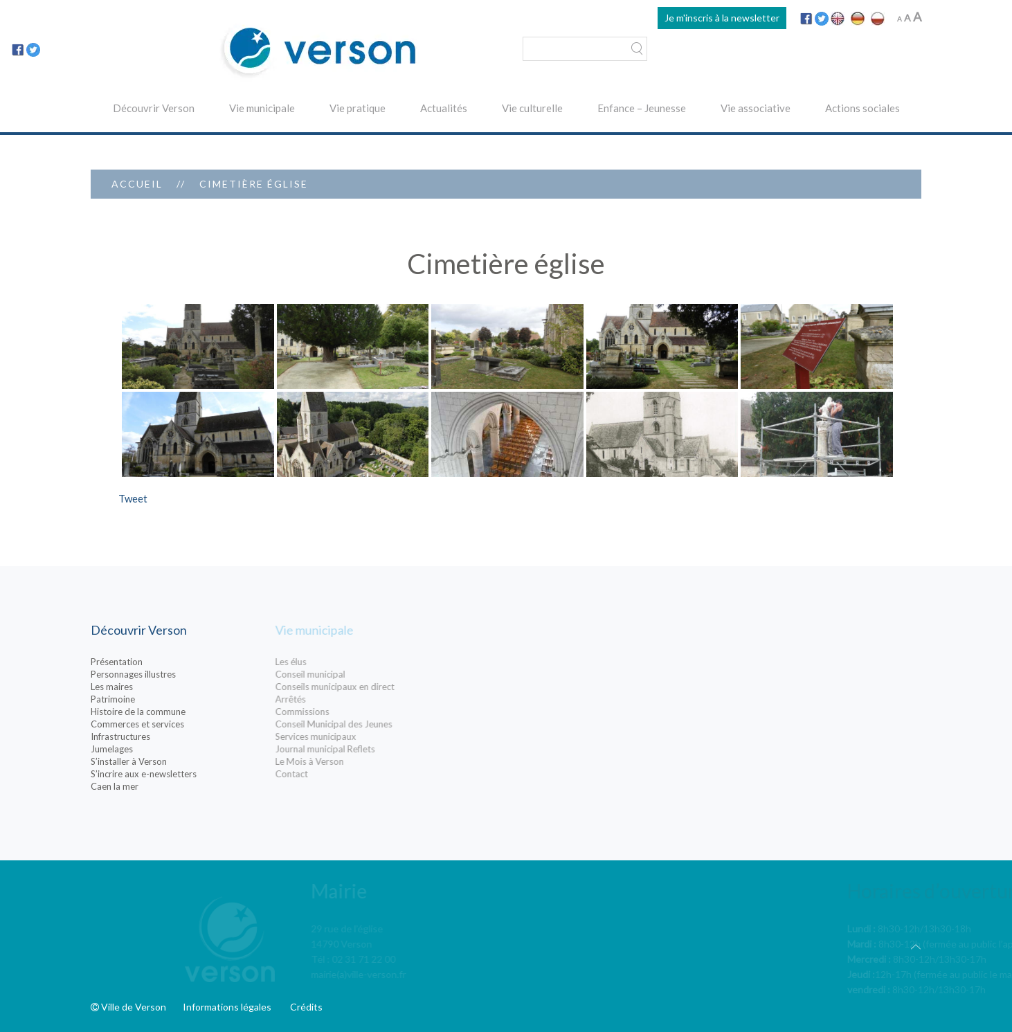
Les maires (159, 686)
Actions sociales (862, 108)
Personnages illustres (180, 674)
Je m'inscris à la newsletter (722, 18)
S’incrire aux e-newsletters (191, 773)
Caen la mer (162, 786)
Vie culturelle (532, 108)
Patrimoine (160, 699)
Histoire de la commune (185, 711)
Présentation (164, 661)
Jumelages (159, 748)
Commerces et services (184, 724)
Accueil (137, 184)
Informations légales (227, 1007)
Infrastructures (167, 736)
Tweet (132, 498)
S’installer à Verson (176, 761)
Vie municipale (262, 108)
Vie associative (755, 108)
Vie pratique (357, 108)
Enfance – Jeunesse (641, 108)
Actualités (443, 108)
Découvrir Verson (154, 108)
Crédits (306, 1007)
